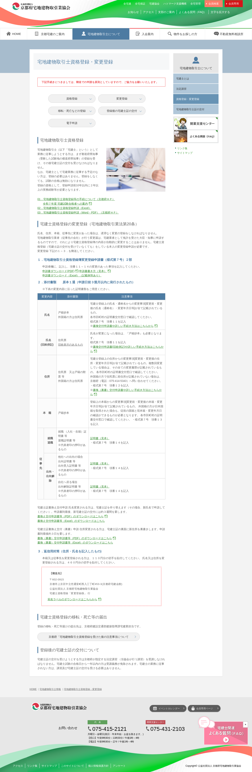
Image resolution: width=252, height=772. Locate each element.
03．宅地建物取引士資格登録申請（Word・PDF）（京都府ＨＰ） (78, 212)
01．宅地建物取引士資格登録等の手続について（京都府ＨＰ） (76, 199)
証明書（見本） (99, 438)
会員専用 (234, 3)
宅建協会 (154, 3)
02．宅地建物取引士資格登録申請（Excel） (64, 208)
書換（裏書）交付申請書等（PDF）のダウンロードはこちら (74, 538)
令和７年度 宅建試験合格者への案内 (65, 203)
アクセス (148, 12)
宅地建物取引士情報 (50, 689)
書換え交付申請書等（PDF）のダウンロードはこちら (70, 516)
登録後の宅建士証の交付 (122, 110)
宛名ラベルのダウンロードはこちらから (72, 599)
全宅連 (127, 3)
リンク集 (182, 148)
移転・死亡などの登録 (72, 110)
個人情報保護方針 (98, 765)
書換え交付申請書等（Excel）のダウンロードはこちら (71, 520)
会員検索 (213, 3)
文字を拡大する (220, 12)
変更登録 (121, 98)
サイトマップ (185, 152)
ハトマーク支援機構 (174, 3)
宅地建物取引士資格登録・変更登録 (83, 689)
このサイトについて (72, 765)
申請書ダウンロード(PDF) (58, 271)
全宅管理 (195, 3)
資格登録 (71, 98)
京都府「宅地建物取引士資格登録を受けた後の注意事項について (89, 636)
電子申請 (71, 123)
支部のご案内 (166, 12)
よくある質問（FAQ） (192, 12)
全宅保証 (140, 3)
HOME (33, 689)
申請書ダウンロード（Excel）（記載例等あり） (71, 275)
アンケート (119, 765)
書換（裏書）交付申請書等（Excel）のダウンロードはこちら (75, 542)
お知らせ (133, 12)
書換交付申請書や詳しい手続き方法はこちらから (123, 325)
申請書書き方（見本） (93, 271)
